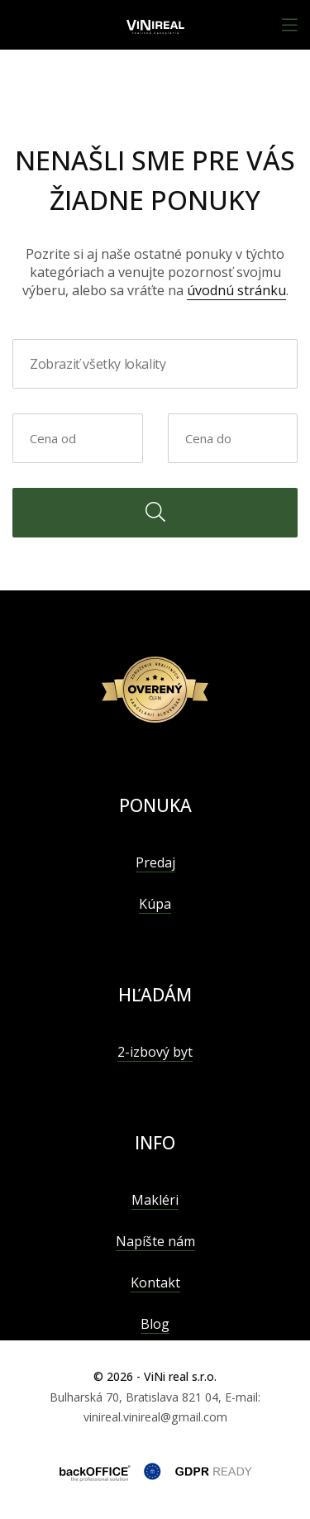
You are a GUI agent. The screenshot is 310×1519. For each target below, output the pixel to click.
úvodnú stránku (236, 290)
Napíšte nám (155, 1241)
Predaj (155, 862)
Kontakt (155, 1282)
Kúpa (155, 904)
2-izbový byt (155, 1052)
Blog (155, 1324)
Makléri (155, 1200)
